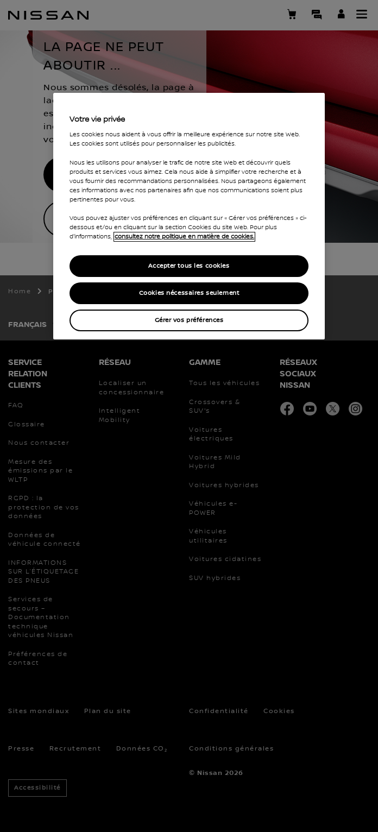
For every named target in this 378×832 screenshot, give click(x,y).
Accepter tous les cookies (188, 265)
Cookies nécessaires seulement (189, 293)
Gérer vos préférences (189, 320)
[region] (189, 216)
